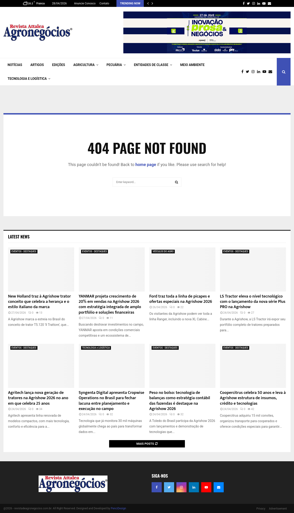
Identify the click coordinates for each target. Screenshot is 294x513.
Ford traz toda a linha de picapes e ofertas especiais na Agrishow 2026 (180, 299)
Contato (104, 3)
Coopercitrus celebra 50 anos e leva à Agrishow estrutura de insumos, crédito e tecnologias (253, 398)
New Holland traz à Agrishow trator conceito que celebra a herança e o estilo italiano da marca (39, 302)
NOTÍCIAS (15, 65)
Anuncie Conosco (85, 3)
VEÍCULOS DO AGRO (163, 251)
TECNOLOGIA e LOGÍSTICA (27, 78)
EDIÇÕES (58, 65)
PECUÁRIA (114, 65)
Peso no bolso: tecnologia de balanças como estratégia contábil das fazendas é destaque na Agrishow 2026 (179, 400)
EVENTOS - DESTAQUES (23, 251)
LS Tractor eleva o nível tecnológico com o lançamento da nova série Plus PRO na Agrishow (253, 302)
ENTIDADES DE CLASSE (151, 65)
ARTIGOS (37, 65)
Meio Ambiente (192, 65)
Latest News (18, 237)
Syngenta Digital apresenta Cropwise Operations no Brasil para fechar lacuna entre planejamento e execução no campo (111, 400)
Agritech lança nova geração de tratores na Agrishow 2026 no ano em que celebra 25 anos (38, 398)
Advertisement (278, 508)
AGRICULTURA (84, 65)
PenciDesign (118, 508)
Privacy (260, 508)
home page (146, 164)
